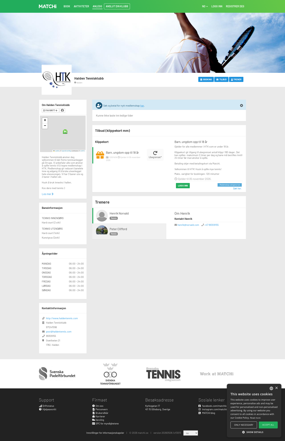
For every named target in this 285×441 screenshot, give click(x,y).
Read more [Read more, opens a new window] (255, 417)
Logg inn (183, 185)
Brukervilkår (100, 412)
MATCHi (47, 6)
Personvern (100, 409)
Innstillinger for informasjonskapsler (105, 432)
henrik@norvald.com (188, 224)
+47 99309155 (211, 224)
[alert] (254, 410)
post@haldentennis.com (58, 331)
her (142, 105)
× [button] (276, 388)
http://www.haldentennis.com (62, 318)
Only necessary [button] (243, 424)
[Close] (241, 105)
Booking (206, 79)
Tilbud (221, 79)
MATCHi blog (206, 412)
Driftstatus (46, 405)
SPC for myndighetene (105, 423)
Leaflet (56, 151)
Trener (236, 79)
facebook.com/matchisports (215, 405)
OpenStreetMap (66, 151)
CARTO (82, 151)
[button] (65, 131)
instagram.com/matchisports (215, 409)
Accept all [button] (268, 424)
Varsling (98, 419)
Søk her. (237, 188)
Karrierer (98, 416)
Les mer (47, 194)
